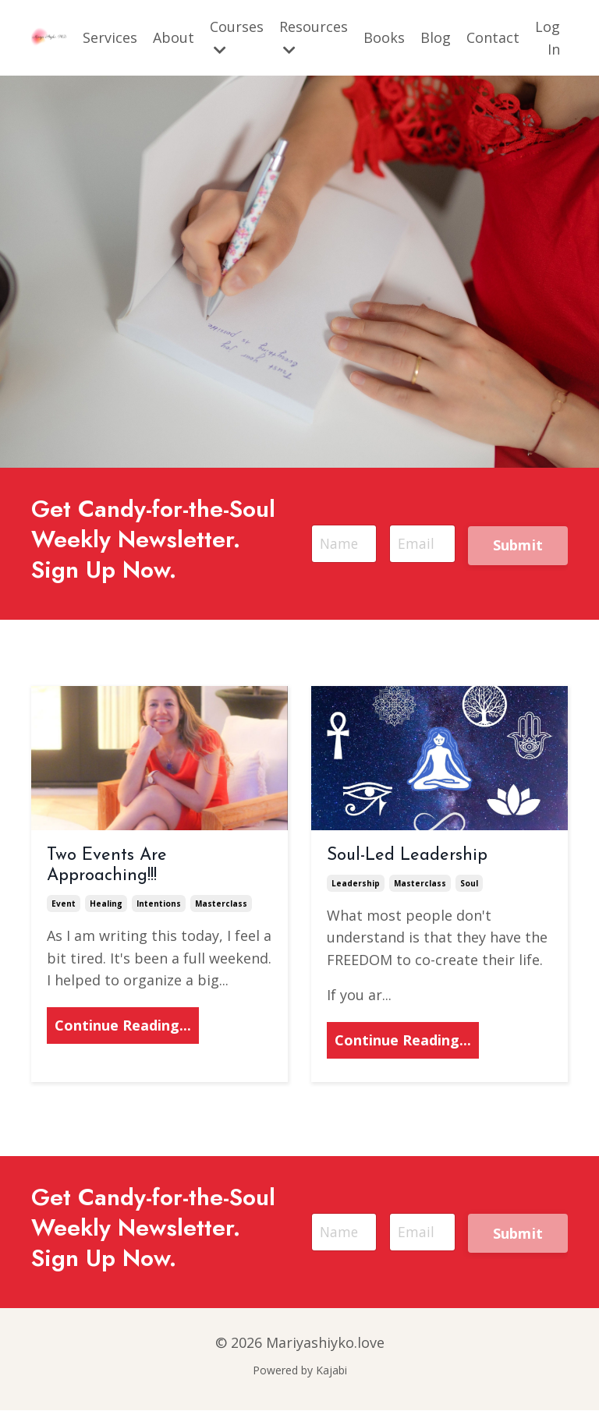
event (63, 904)
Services (110, 37)
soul (469, 884)
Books (384, 37)
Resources (313, 37)
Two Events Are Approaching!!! (107, 866)
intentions (158, 904)
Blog (435, 37)
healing (106, 904)
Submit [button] (518, 545)
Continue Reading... (123, 1026)
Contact (492, 37)
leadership (355, 884)
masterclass (221, 904)
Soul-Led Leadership (407, 857)
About (173, 37)
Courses (237, 37)
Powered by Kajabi (300, 1370)
